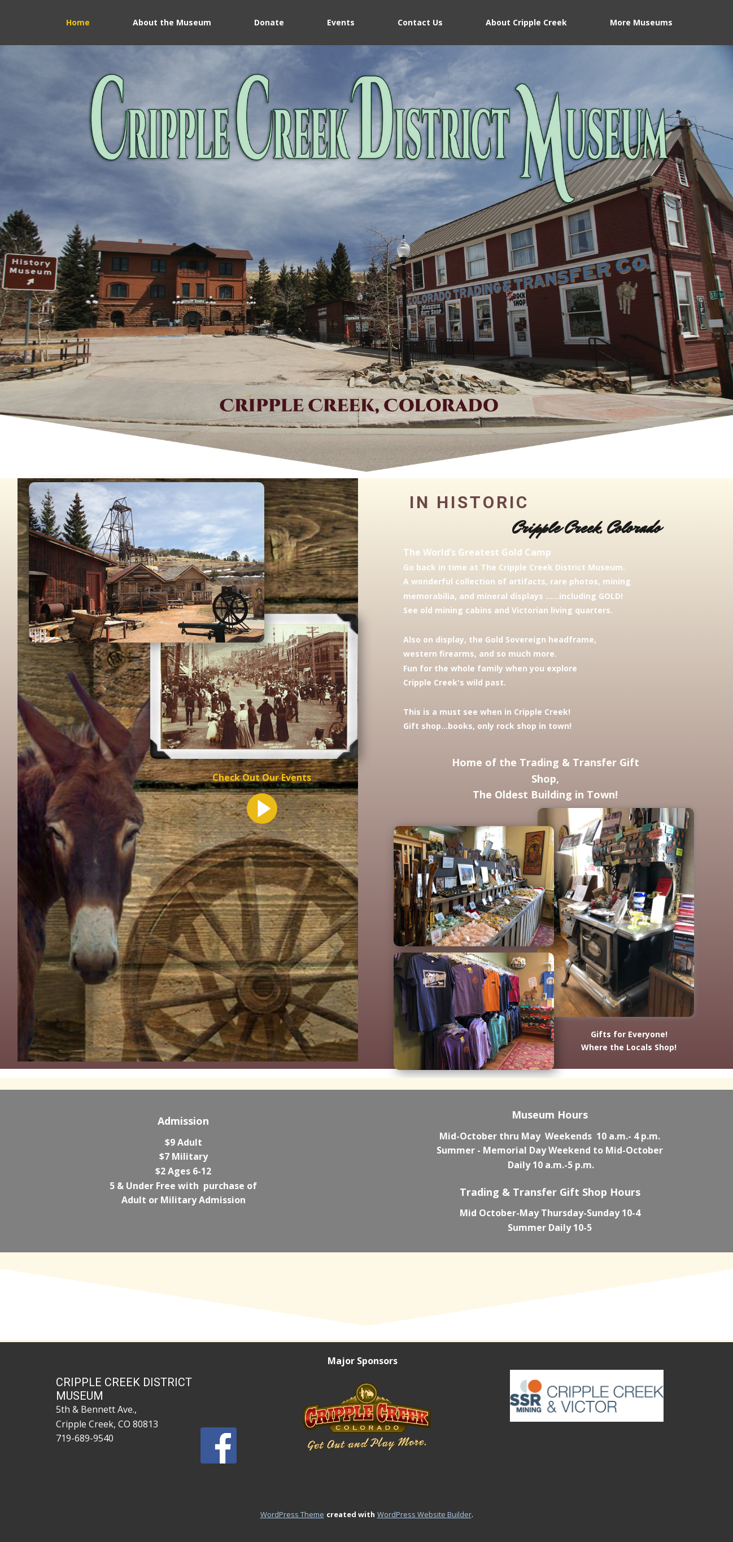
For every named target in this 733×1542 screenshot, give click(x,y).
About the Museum (172, 22)
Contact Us (420, 22)
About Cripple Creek (526, 22)
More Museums (641, 22)
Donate (269, 22)
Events (341, 22)
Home (78, 22)
